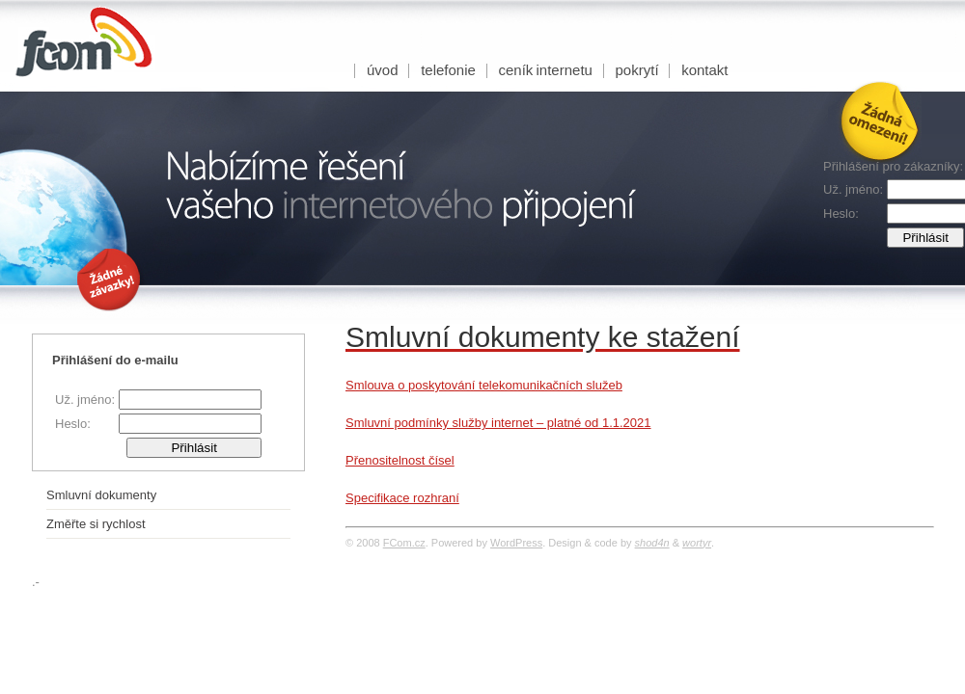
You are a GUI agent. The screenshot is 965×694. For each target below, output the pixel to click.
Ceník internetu (546, 70)
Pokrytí (637, 70)
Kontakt (704, 70)
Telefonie (448, 70)
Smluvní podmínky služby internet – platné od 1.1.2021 (498, 422)
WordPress (516, 542)
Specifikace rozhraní (402, 498)
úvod (383, 70)
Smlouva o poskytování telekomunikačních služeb (483, 385)
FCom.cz (404, 542)
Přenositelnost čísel (400, 460)
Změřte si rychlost (96, 524)
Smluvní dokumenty (101, 495)
